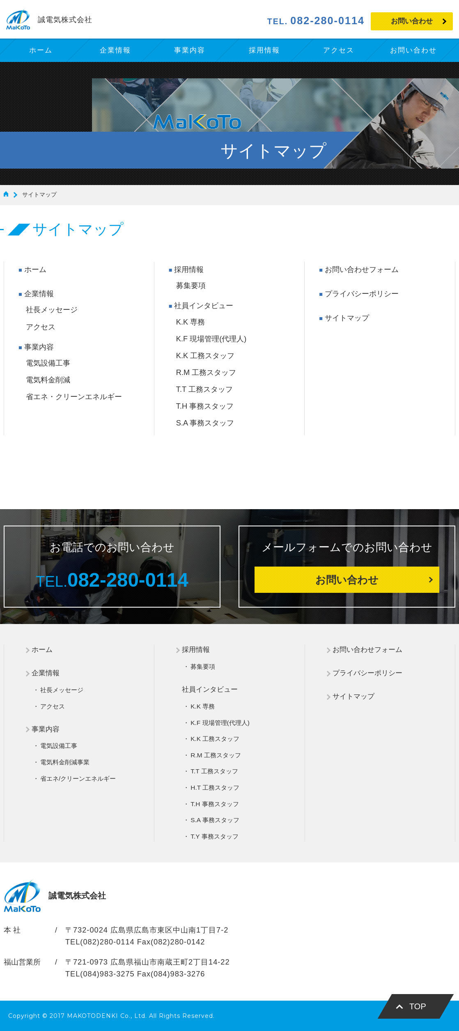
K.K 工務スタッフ (205, 356)
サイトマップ (347, 318)
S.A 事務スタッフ (205, 423)
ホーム (35, 269)
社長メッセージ (52, 310)
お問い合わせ (412, 21)
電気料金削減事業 (65, 762)
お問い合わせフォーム (362, 269)
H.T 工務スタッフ (214, 787)
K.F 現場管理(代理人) (211, 339)
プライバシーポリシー (362, 294)
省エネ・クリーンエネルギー (74, 397)
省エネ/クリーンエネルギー (78, 778)
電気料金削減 (48, 380)
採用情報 (189, 269)
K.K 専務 (190, 322)
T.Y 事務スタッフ (214, 836)
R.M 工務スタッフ (206, 372)
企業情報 (39, 294)
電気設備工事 (48, 363)
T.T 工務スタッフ (204, 389)
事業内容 (39, 347)
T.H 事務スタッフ (205, 406)
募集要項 (191, 285)
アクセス (40, 327)
